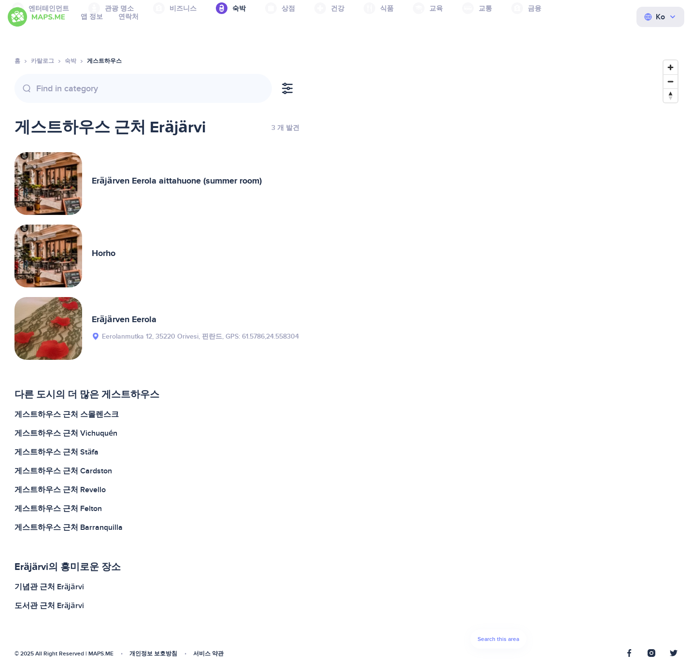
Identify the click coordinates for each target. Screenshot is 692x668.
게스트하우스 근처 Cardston (63, 471)
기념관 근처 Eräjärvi (49, 587)
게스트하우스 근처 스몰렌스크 (66, 414)
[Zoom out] (671, 81)
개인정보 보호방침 (153, 653)
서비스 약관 (208, 653)
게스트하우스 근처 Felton (58, 508)
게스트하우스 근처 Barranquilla (68, 527)
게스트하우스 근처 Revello (60, 490)
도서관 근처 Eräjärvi (49, 606)
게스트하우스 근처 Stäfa (56, 452)
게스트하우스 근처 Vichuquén (65, 433)
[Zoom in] (671, 67)
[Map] (498, 357)
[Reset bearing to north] (671, 95)
